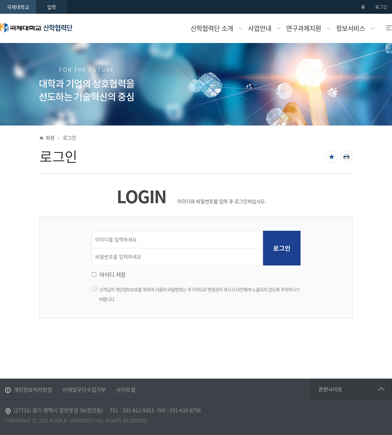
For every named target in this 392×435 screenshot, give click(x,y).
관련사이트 (330, 389)
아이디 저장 (112, 274)
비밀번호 (93, 248)
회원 (50, 137)
